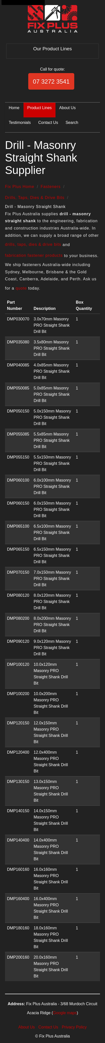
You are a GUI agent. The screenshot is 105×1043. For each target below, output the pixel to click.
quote (21, 288)
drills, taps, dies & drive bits (33, 244)
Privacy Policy (74, 1027)
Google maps (65, 1013)
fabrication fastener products (34, 255)
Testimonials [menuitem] (20, 122)
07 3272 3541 (51, 81)
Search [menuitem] (72, 122)
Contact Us (48, 1027)
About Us (26, 1027)
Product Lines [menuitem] (39, 108)
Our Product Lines (52, 48)
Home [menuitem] (14, 108)
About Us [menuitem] (67, 108)
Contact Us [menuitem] (48, 122)
